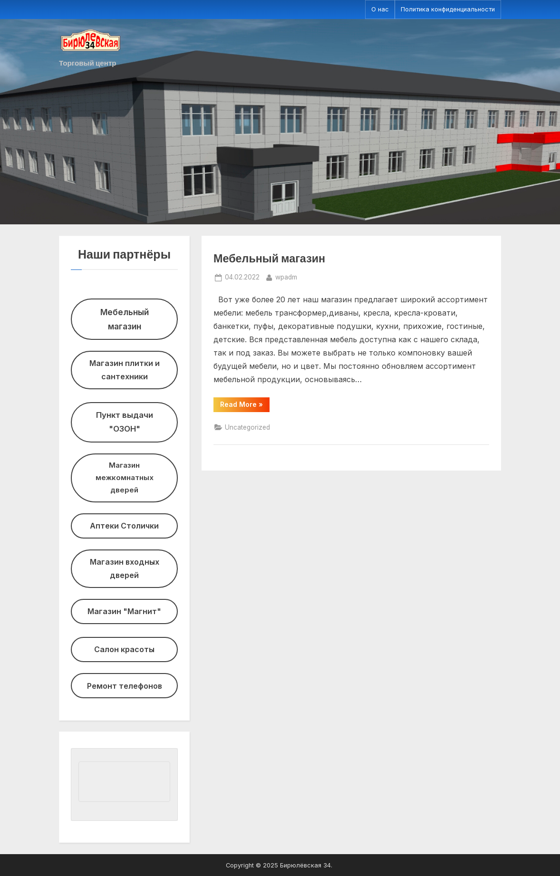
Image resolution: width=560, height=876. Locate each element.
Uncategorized (247, 427)
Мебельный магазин (269, 258)
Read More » (245, 406)
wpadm (286, 276)
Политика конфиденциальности (448, 9)
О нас (380, 9)
